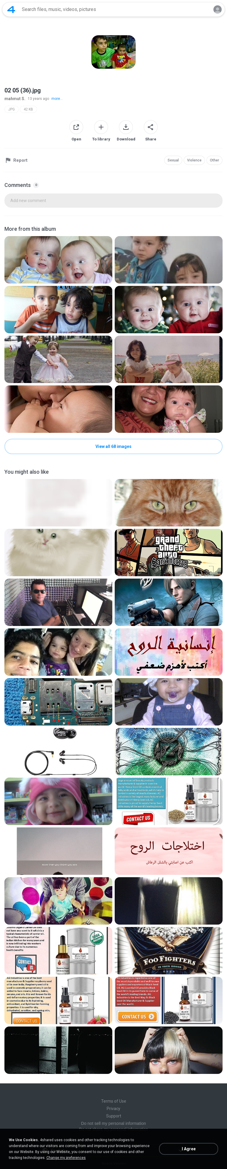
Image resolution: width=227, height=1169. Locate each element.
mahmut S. (14, 98)
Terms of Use (113, 1101)
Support (113, 1116)
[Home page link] (11, 9)
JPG (11, 109)
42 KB (28, 109)
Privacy (113, 1108)
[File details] (58, 260)
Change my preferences (66, 1158)
